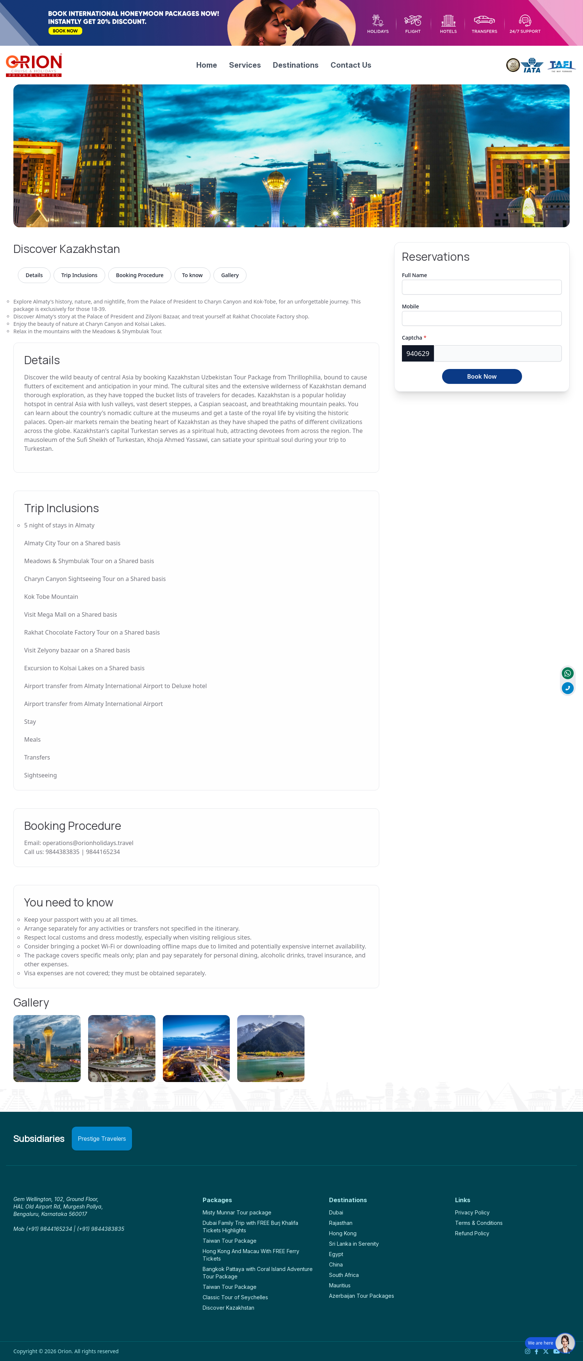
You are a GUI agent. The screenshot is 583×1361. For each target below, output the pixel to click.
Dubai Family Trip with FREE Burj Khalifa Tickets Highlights (250, 1226)
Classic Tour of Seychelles (235, 1297)
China (336, 1264)
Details (34, 275)
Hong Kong (343, 1233)
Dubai (336, 1212)
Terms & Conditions (479, 1223)
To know (192, 275)
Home (206, 65)
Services (245, 65)
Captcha (414, 337)
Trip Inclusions (79, 275)
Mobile (410, 306)
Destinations (296, 65)
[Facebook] (536, 1351)
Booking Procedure (140, 275)
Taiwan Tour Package (230, 1241)
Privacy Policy (472, 1212)
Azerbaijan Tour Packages (361, 1296)
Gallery (230, 275)
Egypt (336, 1254)
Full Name (414, 275)
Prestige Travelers (102, 1138)
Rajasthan (340, 1223)
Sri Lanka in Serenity (354, 1243)
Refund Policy (472, 1233)
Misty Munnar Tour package (237, 1212)
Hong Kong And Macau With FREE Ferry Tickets (251, 1255)
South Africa (344, 1275)
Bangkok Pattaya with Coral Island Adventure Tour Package (258, 1273)
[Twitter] (546, 1351)
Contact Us (351, 65)
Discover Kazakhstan (228, 1307)
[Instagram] (527, 1351)
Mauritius (340, 1285)
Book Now (481, 376)
